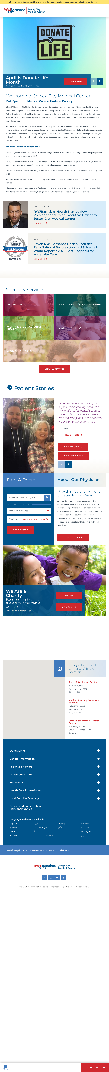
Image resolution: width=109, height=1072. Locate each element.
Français (85, 828)
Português (86, 836)
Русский (13, 840)
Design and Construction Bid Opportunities (25, 813)
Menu (6, 1067)
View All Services (54, 369)
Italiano (85, 833)
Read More (72, 434)
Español (49, 840)
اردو (83, 840)
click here (64, 855)
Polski (60, 836)
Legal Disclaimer (67, 892)
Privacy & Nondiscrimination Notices (33, 892)
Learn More (76, 81)
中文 (35, 836)
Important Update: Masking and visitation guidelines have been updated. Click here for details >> (56, 2)
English (13, 828)
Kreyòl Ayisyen (41, 833)
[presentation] (82, 420)
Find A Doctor (20, 529)
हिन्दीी (59, 833)
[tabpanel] (28, 434)
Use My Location (34, 518)
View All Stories (72, 446)
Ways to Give (69, 607)
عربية (36, 828)
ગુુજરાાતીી (13, 833)
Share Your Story (73, 455)
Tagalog (61, 828)
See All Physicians (73, 536)
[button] (95, 1067)
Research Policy (82, 892)
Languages (54, 892)
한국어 (12, 836)
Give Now (69, 597)
